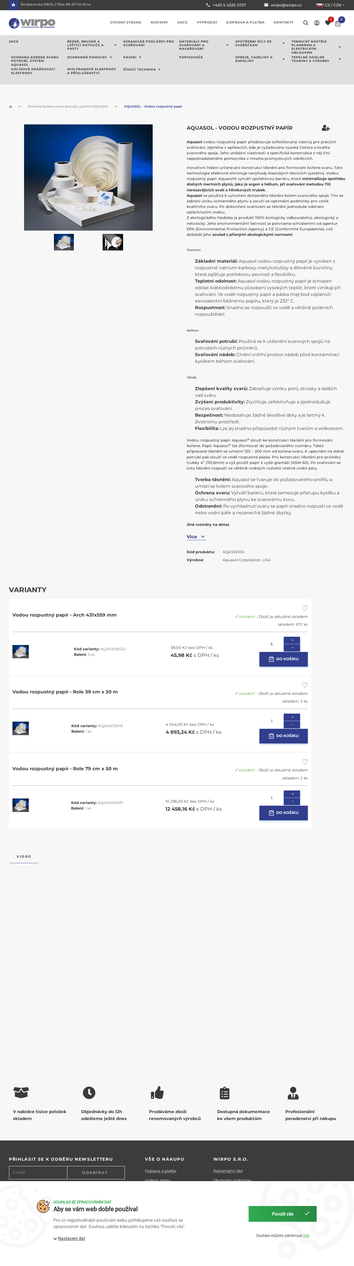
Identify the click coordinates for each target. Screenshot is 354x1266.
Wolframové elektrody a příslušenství (91, 71)
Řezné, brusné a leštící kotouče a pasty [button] (93, 45)
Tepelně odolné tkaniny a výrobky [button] (317, 59)
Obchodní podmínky (232, 1180)
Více (196, 536)
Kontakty (284, 22)
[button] (316, 22)
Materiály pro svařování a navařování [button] (205, 45)
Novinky (159, 22)
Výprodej (207, 22)
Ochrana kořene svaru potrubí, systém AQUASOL (35, 61)
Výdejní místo (157, 1180)
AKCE (14, 42)
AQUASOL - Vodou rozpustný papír (153, 106)
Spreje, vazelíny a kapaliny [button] (261, 59)
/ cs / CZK (330, 5)
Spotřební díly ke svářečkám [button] (261, 43)
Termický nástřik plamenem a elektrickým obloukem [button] (317, 47)
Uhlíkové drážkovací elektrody (33, 71)
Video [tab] (24, 856)
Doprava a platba (245, 22)
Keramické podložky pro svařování (148, 43)
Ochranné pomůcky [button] (90, 57)
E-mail (19, 1172)
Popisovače (191, 57)
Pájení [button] (133, 57)
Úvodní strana (126, 22)
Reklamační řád (228, 1171)
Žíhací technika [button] (143, 69)
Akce (182, 22)
